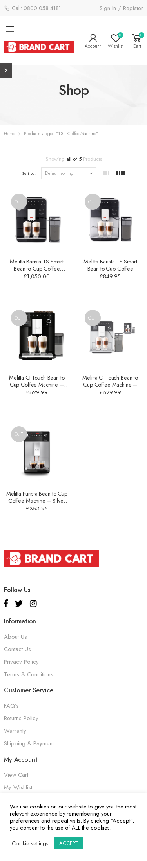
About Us (15, 636)
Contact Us (17, 649)
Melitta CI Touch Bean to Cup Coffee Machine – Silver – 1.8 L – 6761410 (110, 385)
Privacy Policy (21, 662)
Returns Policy (21, 718)
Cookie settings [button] (30, 843)
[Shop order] (68, 173)
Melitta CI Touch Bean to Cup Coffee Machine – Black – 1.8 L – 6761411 (36, 385)
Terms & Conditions (28, 674)
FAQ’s (11, 705)
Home (9, 134)
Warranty (15, 731)
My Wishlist (18, 787)
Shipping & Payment (29, 743)
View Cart (16, 774)
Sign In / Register (121, 8)
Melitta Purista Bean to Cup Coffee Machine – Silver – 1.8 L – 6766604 (36, 501)
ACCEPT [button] (68, 843)
